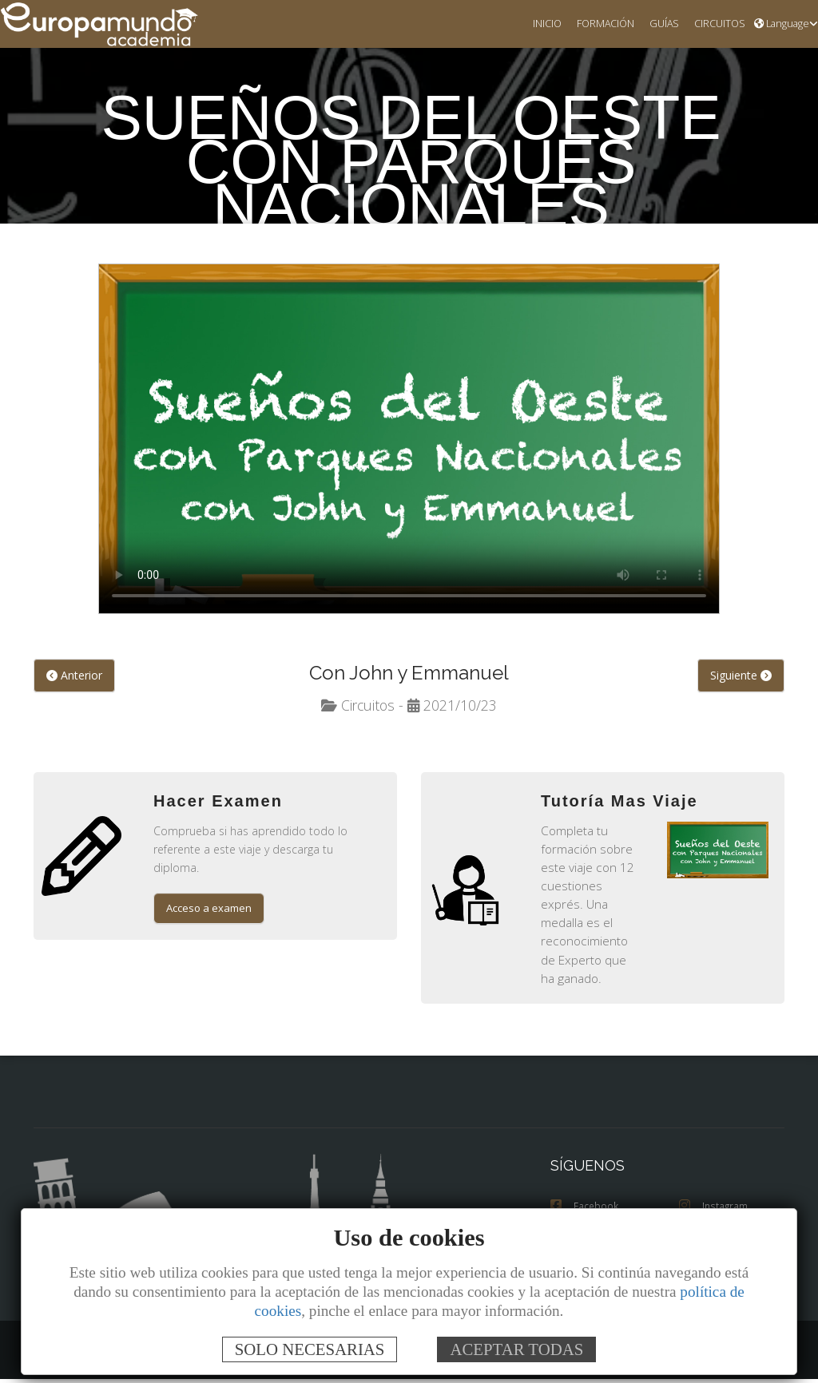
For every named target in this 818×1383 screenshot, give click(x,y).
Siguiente (741, 676)
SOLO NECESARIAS (310, 1349)
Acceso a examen (210, 892)
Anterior (72, 676)
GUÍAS (657, 24)
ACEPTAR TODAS (516, 1349)
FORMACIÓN (596, 24)
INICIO (535, 24)
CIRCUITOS (716, 24)
